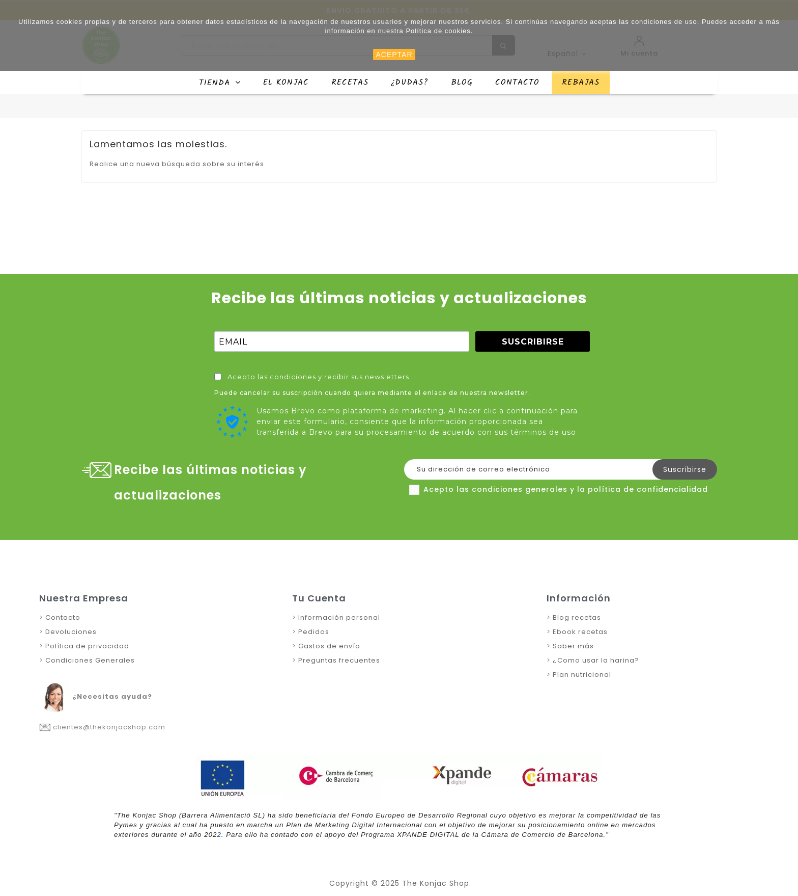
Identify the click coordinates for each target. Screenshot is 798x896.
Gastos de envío (329, 646)
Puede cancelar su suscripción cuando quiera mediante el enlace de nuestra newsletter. (372, 393)
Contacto (62, 617)
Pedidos (313, 632)
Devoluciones (70, 632)
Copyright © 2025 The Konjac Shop (399, 883)
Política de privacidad (87, 646)
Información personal (338, 617)
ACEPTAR (394, 54)
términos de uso (543, 432)
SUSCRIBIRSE (533, 342)
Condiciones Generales (90, 660)
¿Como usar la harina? (595, 660)
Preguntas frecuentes (339, 660)
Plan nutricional (582, 674)
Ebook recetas (580, 632)
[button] (220, 82)
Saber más (573, 646)
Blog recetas (577, 617)
